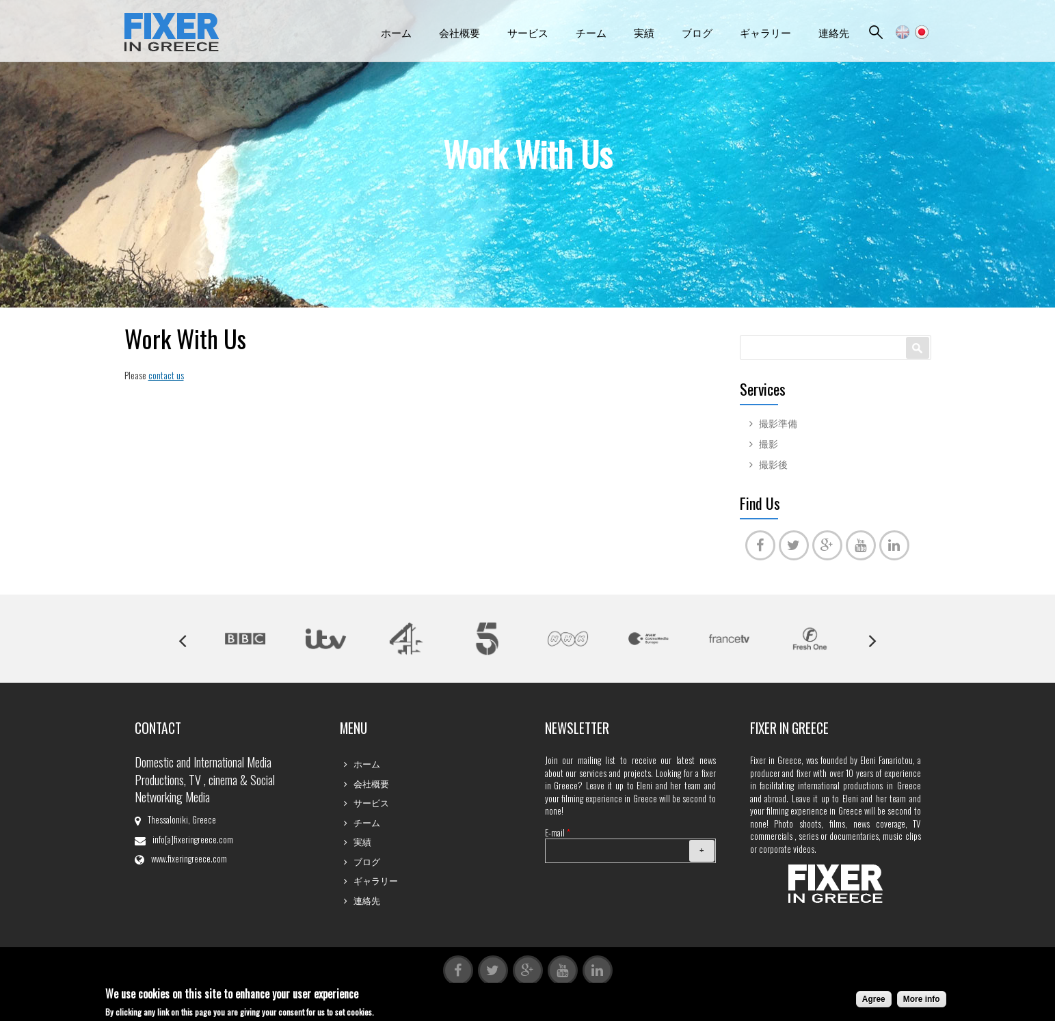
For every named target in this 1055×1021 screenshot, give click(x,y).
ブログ (697, 32)
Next (872, 641)
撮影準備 (778, 423)
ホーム (396, 32)
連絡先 (833, 32)
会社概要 (459, 32)
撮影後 (773, 464)
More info (921, 1000)
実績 (644, 32)
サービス (527, 32)
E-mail (557, 832)
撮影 (768, 443)
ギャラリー (765, 32)
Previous (182, 641)
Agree (873, 1000)
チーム (591, 32)
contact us (166, 375)
